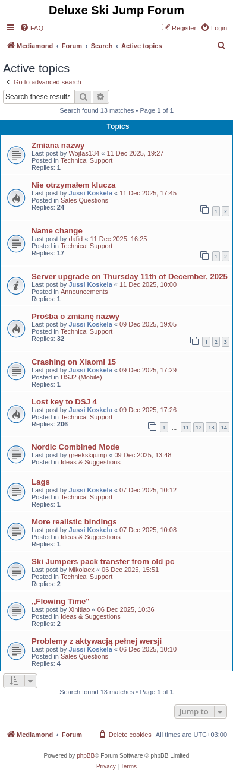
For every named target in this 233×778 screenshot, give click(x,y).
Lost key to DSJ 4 (64, 401)
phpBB (86, 755)
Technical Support (86, 160)
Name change (57, 230)
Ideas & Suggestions (91, 462)
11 (186, 427)
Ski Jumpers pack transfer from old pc (103, 561)
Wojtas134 (83, 153)
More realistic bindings (74, 521)
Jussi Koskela (90, 193)
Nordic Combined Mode (75, 446)
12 (198, 427)
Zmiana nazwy (58, 145)
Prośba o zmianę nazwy (75, 316)
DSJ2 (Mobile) (81, 377)
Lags (41, 481)
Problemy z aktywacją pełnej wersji (97, 641)
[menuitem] (31, 28)
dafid (75, 238)
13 (211, 427)
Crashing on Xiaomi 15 (74, 362)
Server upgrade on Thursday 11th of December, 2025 (130, 276)
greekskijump (87, 454)
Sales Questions (84, 200)
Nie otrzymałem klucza (73, 185)
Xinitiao (79, 609)
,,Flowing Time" (61, 601)
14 (224, 427)
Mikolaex (81, 569)
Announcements (84, 291)
